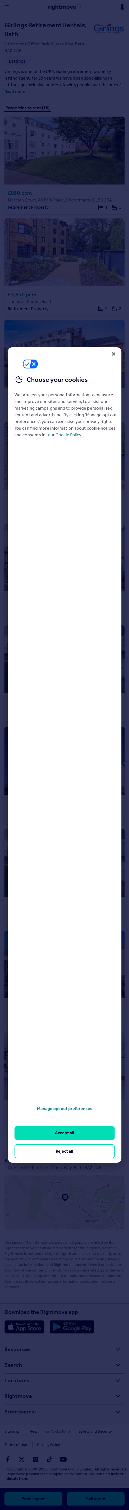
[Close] (113, 354)
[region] (64, 755)
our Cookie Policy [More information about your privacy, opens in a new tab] (64, 434)
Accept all (64, 1132)
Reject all (64, 1151)
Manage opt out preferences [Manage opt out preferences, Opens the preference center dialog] (64, 1108)
